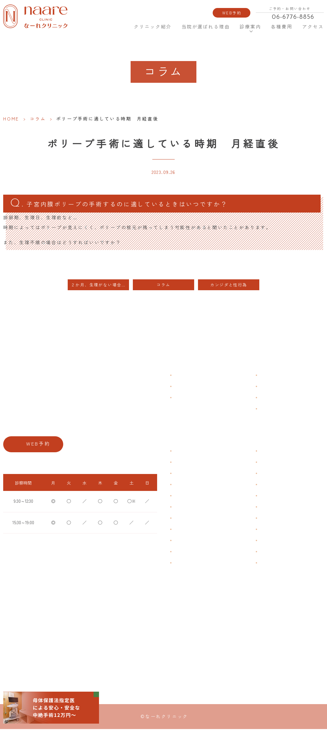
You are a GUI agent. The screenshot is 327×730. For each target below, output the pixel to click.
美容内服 (267, 563)
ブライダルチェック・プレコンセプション (210, 563)
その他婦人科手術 (274, 541)
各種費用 (281, 26)
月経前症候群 (185, 496)
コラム (38, 118)
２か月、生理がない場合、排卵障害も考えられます (100, 286)
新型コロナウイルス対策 (280, 398)
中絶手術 (267, 529)
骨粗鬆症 (181, 541)
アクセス (312, 26)
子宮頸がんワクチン (276, 474)
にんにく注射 (270, 552)
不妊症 (265, 451)
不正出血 (181, 451)
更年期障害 (183, 529)
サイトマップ (270, 409)
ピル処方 (267, 496)
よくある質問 (270, 375)
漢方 (263, 462)
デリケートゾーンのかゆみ (197, 518)
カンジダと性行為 (228, 286)
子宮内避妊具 (270, 518)
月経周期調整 (185, 485)
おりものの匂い (187, 507)
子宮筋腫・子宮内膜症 (193, 474)
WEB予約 (232, 12)
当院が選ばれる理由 (206, 26)
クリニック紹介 (152, 26)
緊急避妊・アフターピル (280, 507)
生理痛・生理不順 (189, 462)
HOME (119, 26)
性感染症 (181, 552)
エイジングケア (272, 485)
